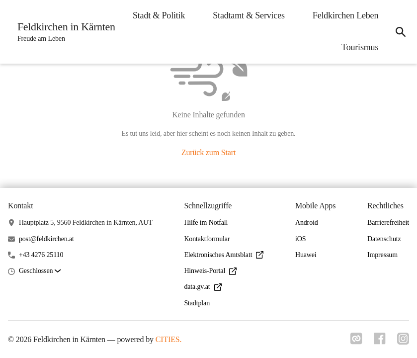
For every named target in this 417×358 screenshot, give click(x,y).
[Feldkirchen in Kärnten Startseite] (64, 32)
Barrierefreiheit (388, 222)
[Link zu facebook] (379, 342)
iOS (300, 239)
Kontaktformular (207, 239)
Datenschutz (384, 239)
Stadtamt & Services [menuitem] (341, 15)
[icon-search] (400, 32)
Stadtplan (197, 303)
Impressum (382, 255)
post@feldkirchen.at (46, 239)
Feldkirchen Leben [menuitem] (279, 47)
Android (306, 222)
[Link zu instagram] (403, 342)
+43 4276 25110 (41, 255)
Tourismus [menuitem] (358, 47)
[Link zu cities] (355, 342)
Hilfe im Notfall (206, 222)
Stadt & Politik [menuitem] (251, 15)
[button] (40, 271)
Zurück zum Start (208, 152)
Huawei (306, 255)
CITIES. (169, 339)
